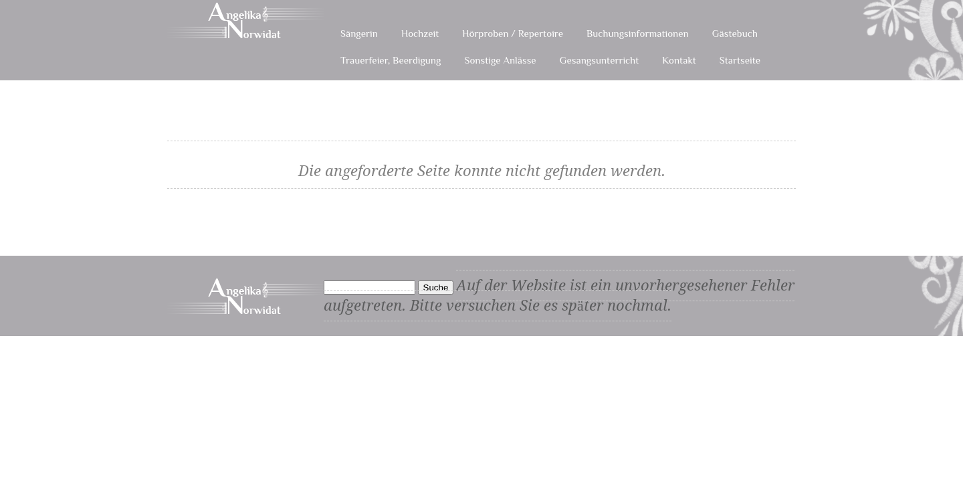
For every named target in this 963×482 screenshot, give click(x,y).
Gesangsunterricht (599, 60)
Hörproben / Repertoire (512, 33)
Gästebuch (735, 33)
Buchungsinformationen (637, 33)
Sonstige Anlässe (500, 60)
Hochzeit (420, 33)
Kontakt (679, 60)
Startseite (740, 60)
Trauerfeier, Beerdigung (390, 60)
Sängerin (359, 33)
